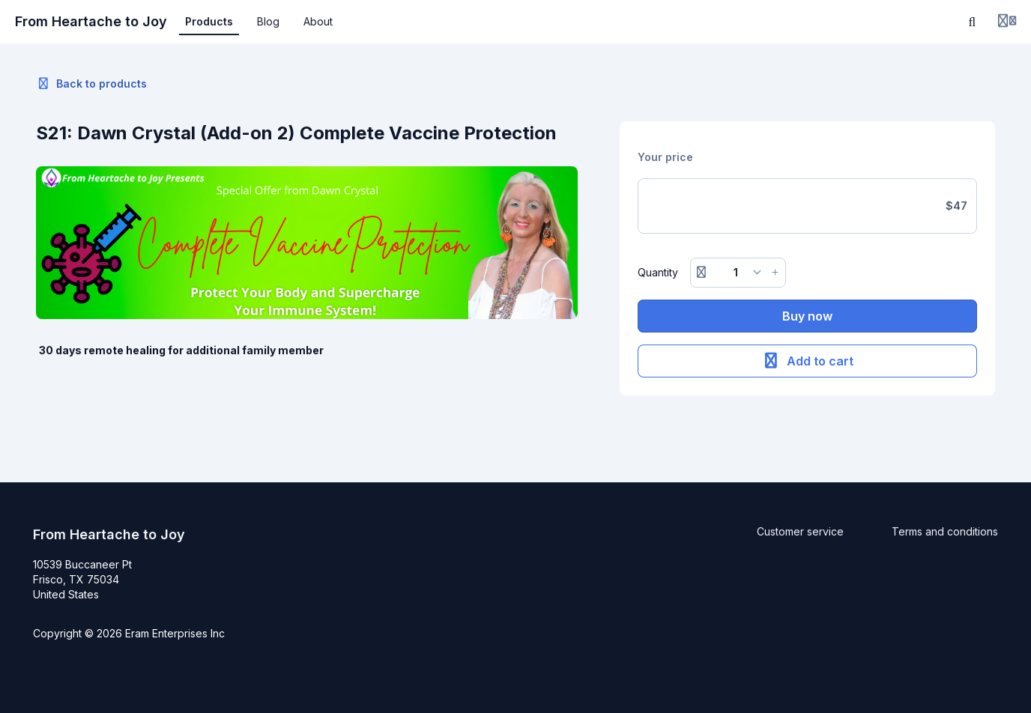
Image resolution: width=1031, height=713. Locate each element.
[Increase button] (775, 272)
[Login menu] (1007, 22)
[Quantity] (738, 273)
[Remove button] (701, 272)
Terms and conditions (945, 531)
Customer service (800, 531)
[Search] (972, 21)
